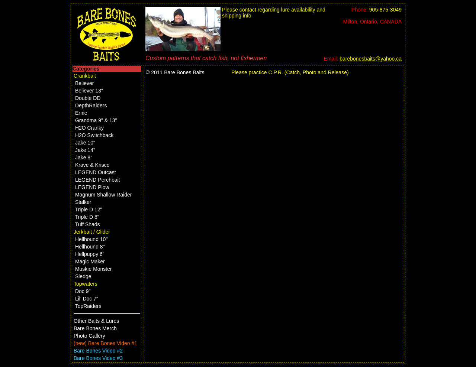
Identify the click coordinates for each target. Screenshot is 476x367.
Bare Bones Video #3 (98, 358)
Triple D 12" (88, 209)
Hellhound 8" (90, 247)
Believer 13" (89, 91)
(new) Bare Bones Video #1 (105, 343)
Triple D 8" (87, 217)
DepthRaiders (91, 105)
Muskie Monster (93, 269)
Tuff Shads (87, 224)
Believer (84, 83)
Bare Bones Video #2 (98, 351)
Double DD (87, 98)
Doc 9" (83, 291)
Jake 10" (85, 143)
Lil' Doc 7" (86, 299)
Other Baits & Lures (96, 321)
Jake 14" (85, 150)
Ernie (81, 113)
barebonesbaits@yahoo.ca (371, 59)
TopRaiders (88, 306)
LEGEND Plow (92, 187)
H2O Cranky (89, 128)
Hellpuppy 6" (89, 254)
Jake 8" (83, 157)
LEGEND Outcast (95, 172)
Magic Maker (90, 261)
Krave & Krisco (92, 165)
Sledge (83, 276)
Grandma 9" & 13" (96, 120)
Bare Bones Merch (95, 328)
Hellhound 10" (91, 239)
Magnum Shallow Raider (103, 195)
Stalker (83, 202)
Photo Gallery (89, 336)
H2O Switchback (94, 135)
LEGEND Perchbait (97, 180)
